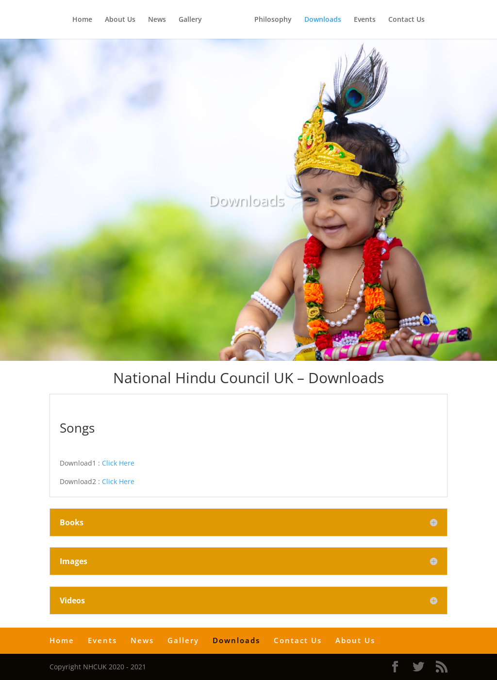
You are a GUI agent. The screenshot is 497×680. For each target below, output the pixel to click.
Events (365, 20)
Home (82, 20)
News (157, 20)
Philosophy (273, 20)
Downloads (322, 20)
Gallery (190, 20)
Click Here (118, 463)
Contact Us (406, 20)
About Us (120, 20)
